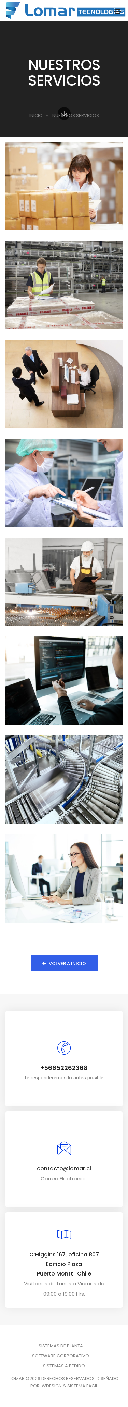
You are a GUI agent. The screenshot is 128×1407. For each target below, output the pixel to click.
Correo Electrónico (64, 1178)
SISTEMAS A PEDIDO (64, 1365)
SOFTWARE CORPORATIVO (60, 1356)
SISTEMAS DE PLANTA (61, 1346)
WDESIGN (52, 1386)
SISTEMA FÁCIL (82, 1386)
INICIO (36, 115)
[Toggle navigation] (117, 11)
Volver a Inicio (64, 963)
